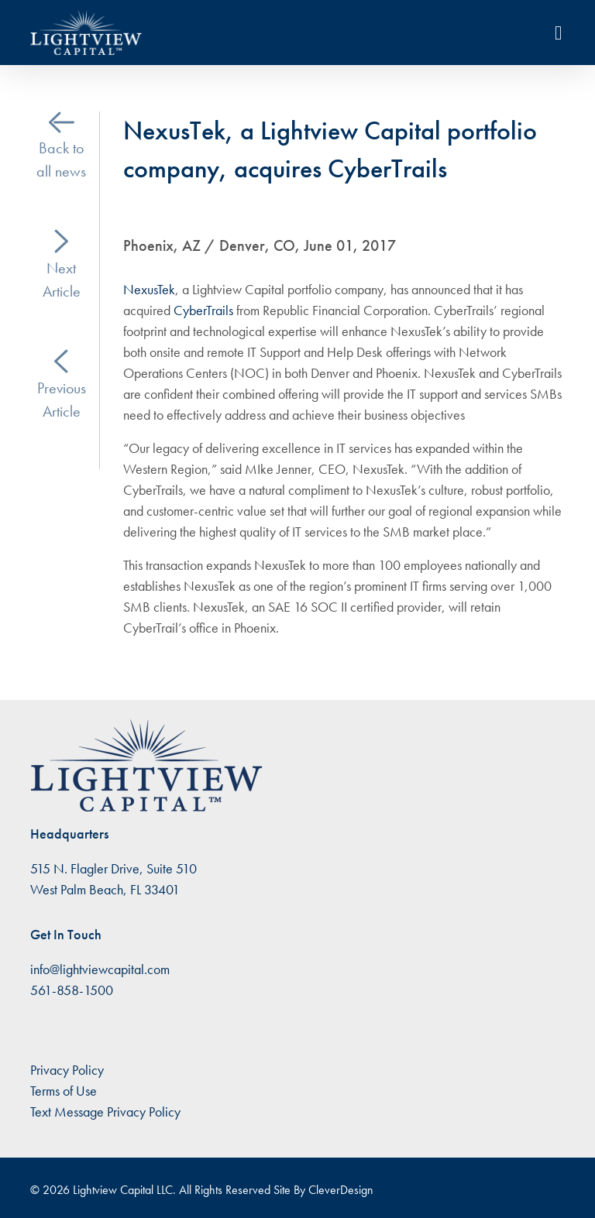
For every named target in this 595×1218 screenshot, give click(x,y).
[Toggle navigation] (558, 32)
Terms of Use (63, 1091)
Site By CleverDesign (323, 1190)
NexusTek (149, 289)
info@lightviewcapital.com (100, 969)
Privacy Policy (67, 1070)
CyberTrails (205, 310)
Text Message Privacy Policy (105, 1111)
